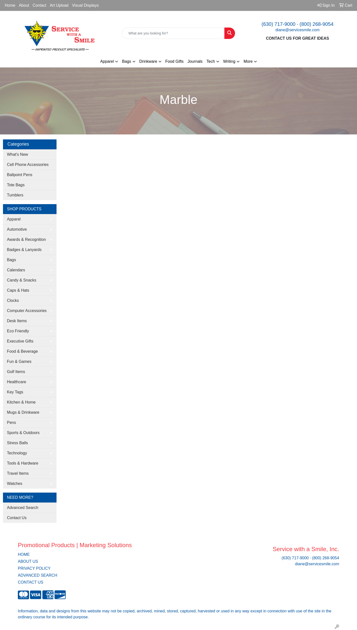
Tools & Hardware (22, 463)
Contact (39, 5)
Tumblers (15, 195)
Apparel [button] (107, 61)
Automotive (17, 229)
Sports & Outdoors (23, 433)
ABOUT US (28, 561)
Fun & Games (19, 361)
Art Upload (59, 5)
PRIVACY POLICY (34, 568)
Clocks (13, 300)
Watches (14, 483)
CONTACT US (30, 582)
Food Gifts (174, 61)
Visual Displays (85, 5)
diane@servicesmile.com (297, 30)
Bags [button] (126, 61)
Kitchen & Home (21, 402)
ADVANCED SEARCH (37, 575)
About (24, 5)
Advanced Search (22, 507)
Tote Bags (16, 185)
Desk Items (17, 321)
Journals (195, 61)
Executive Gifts (20, 341)
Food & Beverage (22, 351)
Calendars (16, 270)
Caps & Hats (18, 290)
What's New (17, 154)
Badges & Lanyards (24, 250)
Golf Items (16, 372)
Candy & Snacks (21, 280)
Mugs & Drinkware (23, 412)
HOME (24, 554)
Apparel (14, 219)
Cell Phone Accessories (28, 164)
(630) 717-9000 (279, 24)
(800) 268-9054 (316, 24)
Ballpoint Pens (19, 175)
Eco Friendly (18, 331)
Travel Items (18, 473)
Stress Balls (17, 443)
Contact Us (17, 518)
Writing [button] (229, 61)
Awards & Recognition (26, 239)
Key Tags (15, 392)
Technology (17, 453)
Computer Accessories (27, 311)
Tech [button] (211, 61)
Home (10, 5)
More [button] (247, 61)
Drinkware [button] (148, 61)
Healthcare (16, 382)
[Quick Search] (173, 33)
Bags (11, 260)
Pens (11, 422)
